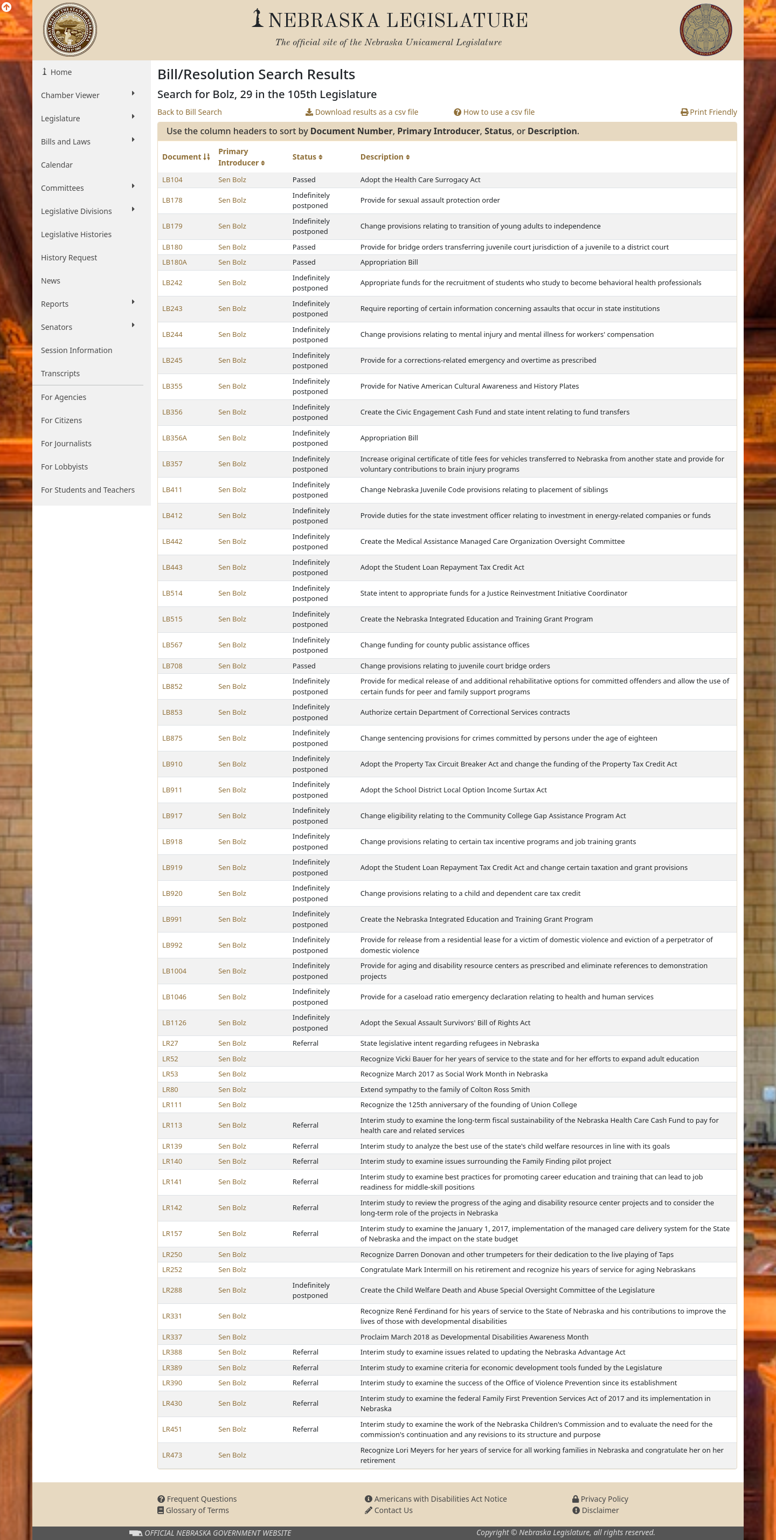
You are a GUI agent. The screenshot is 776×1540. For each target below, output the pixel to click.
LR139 (172, 1146)
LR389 (172, 1367)
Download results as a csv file (362, 112)
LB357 (172, 463)
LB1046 (174, 997)
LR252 (172, 1269)
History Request (69, 257)
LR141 (172, 1181)
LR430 (172, 1403)
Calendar (57, 165)
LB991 (172, 919)
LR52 (170, 1059)
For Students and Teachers (88, 490)
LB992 (172, 945)
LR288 (172, 1290)
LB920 (172, 893)
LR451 (172, 1429)
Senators (88, 326)
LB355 (172, 386)
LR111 (172, 1104)
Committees (88, 187)
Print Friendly (709, 112)
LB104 (172, 179)
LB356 (172, 412)
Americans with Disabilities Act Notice (436, 1499)
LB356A (174, 438)
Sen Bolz (232, 179)
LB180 (172, 247)
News (50, 280)
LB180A (174, 262)
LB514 (172, 593)
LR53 (170, 1074)
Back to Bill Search (189, 112)
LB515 (172, 619)
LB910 (172, 764)
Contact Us (389, 1510)
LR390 (172, 1382)
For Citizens (61, 420)
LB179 (172, 226)
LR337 (172, 1337)
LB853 (172, 712)
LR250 (172, 1254)
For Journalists (66, 443)
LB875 (172, 738)
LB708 (172, 666)
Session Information (77, 350)
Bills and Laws (88, 141)
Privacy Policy (600, 1499)
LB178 (172, 200)
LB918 (172, 841)
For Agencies (63, 397)
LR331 (172, 1316)
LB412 (172, 515)
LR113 (172, 1125)
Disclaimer (595, 1510)
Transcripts (60, 373)
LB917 (172, 815)
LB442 (172, 541)
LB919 (172, 867)
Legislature (88, 118)
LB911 (172, 790)
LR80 (170, 1089)
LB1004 (174, 971)
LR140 (172, 1161)
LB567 (172, 645)
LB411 (172, 489)
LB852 (172, 686)
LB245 (172, 360)
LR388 (172, 1352)
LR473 (172, 1455)
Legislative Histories (76, 234)
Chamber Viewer (88, 94)
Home (60, 72)
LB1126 (174, 1022)
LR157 (172, 1233)
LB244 (172, 334)
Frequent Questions (197, 1499)
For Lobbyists (64, 466)
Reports (88, 303)
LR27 (170, 1043)
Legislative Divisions (88, 210)
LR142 (172, 1207)
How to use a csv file (494, 112)
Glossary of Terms (193, 1510)
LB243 (172, 308)
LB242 (172, 282)
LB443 (172, 567)
